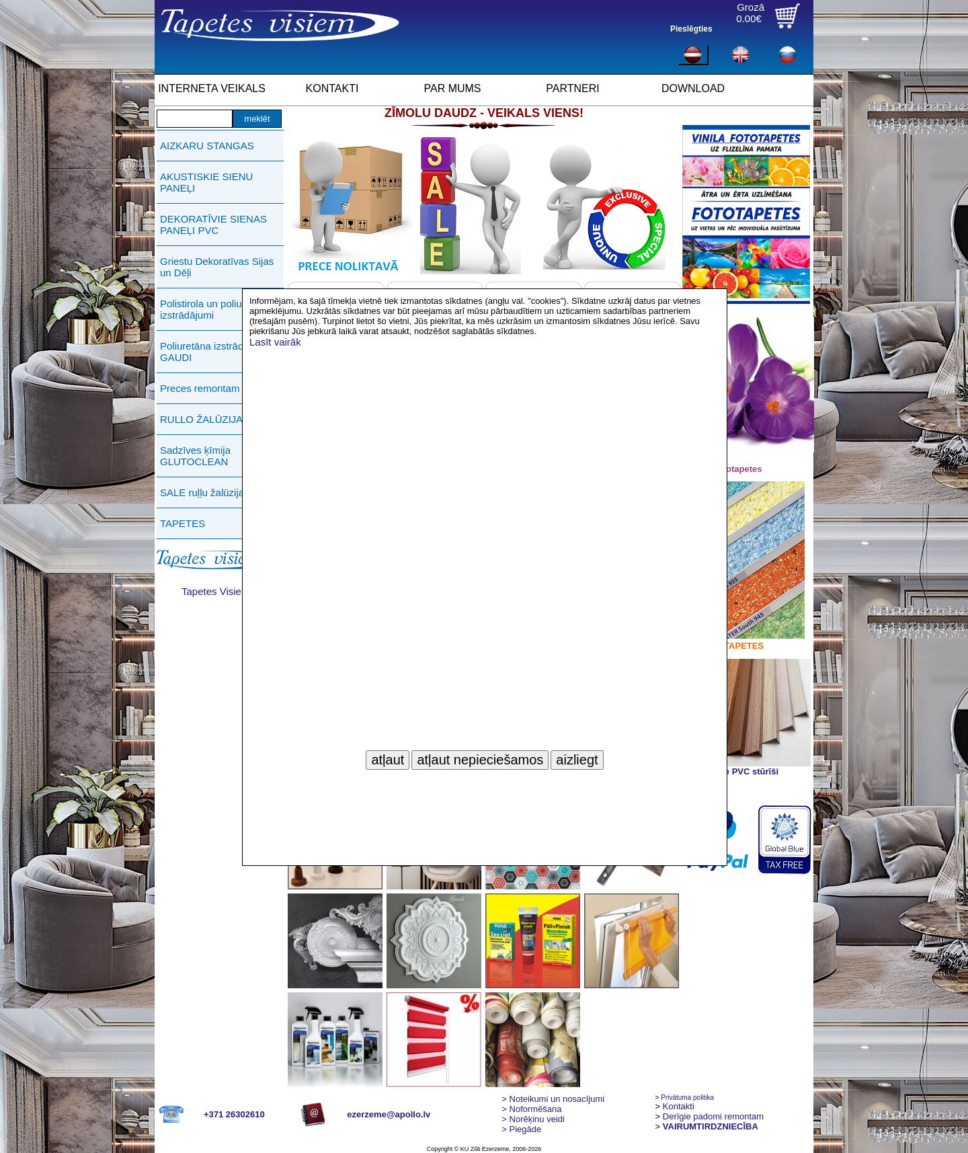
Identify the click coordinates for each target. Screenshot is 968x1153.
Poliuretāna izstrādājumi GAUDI (214, 351)
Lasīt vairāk (275, 342)
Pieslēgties (691, 29)
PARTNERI (572, 88)
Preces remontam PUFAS (218, 388)
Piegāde (521, 1129)
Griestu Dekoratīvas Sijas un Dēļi (217, 266)
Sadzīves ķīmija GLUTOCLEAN (195, 455)
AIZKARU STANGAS (207, 145)
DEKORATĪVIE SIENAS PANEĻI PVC (213, 224)
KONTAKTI (332, 88)
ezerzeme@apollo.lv (388, 1114)
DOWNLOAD (693, 88)
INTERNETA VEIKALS (212, 88)
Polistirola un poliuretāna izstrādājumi (215, 309)
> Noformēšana (531, 1109)
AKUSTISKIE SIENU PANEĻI (206, 182)
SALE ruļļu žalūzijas (204, 492)
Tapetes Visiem (215, 591)
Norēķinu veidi (533, 1119)
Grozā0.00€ (750, 12)
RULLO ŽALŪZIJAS (204, 419)
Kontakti (678, 1106)
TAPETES (182, 523)
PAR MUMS (452, 88)
